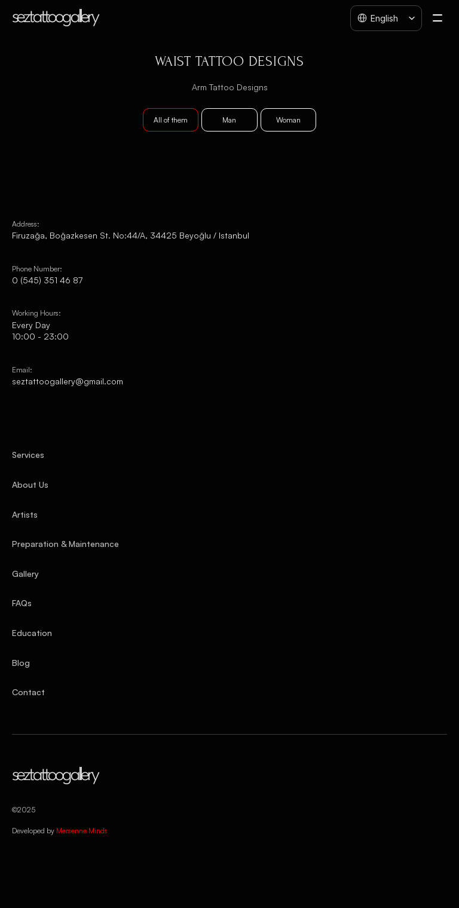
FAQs (22, 603)
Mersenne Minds (82, 830)
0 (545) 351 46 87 (47, 280)
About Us (30, 484)
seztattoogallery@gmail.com (67, 381)
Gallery (25, 573)
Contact (28, 692)
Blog (21, 663)
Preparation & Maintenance (65, 544)
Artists (25, 514)
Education (32, 633)
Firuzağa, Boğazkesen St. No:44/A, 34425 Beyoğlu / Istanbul (130, 235)
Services (28, 455)
